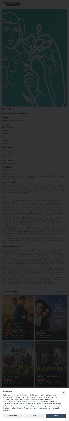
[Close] (64, 393)
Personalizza (13, 415)
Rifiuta (34, 415)
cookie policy (56, 408)
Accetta (55, 415)
